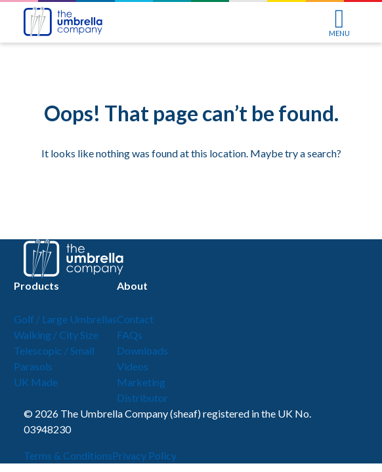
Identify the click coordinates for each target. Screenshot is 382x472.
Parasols (33, 366)
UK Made (36, 382)
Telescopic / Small (54, 350)
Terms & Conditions (68, 455)
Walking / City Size (56, 334)
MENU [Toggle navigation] (339, 23)
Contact (135, 319)
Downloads (142, 350)
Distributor (142, 397)
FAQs (129, 334)
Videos (132, 366)
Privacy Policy (144, 455)
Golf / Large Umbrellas (65, 319)
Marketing (141, 382)
